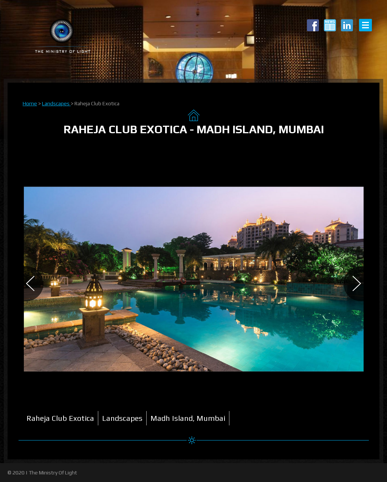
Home (30, 103)
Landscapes (56, 103)
